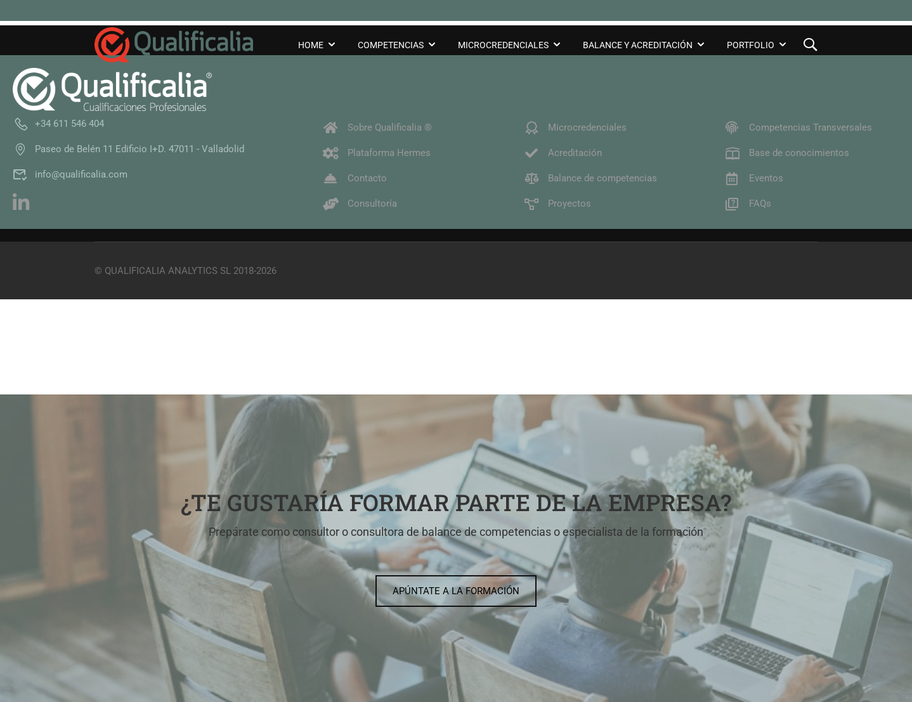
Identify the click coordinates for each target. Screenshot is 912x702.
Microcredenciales (503, 45)
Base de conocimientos (786, 153)
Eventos (753, 178)
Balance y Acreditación (638, 45)
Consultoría (360, 203)
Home (310, 45)
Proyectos (557, 203)
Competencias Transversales (798, 127)
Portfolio (750, 45)
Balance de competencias (590, 178)
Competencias (391, 45)
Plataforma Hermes (377, 153)
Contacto (355, 178)
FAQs (747, 203)
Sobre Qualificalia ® (377, 127)
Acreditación (562, 153)
